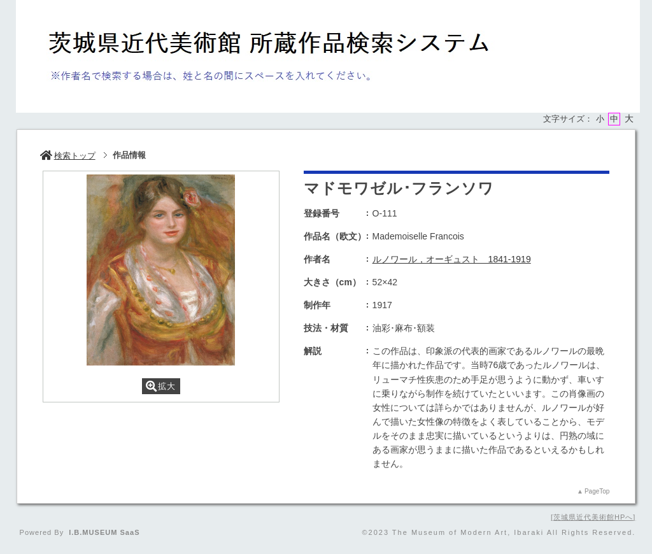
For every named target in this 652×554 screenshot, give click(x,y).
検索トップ (68, 155)
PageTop (597, 491)
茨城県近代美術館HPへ (593, 517)
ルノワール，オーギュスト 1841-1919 (451, 259)
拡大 (161, 386)
